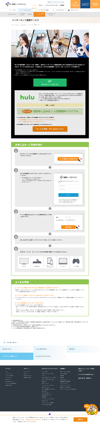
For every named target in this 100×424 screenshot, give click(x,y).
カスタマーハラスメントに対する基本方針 (68, 389)
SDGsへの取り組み (63, 373)
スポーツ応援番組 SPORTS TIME (48, 389)
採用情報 (61, 377)
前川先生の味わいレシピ (46, 394)
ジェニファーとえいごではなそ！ (48, 385)
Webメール (26, 373)
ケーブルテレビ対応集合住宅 (11, 383)
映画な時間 (44, 396)
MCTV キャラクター (64, 379)
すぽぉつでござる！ (45, 387)
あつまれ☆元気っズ (45, 393)
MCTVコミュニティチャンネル (49, 368)
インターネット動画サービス (39, 14)
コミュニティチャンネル (51, 5)
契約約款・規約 (8, 385)
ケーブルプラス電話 (41, 10)
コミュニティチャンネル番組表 (48, 402)
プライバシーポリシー (64, 383)
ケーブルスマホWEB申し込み (85, 4)
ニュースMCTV (44, 371)
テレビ (12, 10)
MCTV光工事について (10, 381)
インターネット (25, 10)
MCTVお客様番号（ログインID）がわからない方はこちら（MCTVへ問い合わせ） (37, 120)
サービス (34, 5)
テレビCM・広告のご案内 (46, 404)
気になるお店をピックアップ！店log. (49, 377)
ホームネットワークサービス (50, 14)
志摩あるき (44, 381)
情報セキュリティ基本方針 (65, 387)
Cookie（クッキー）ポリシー (65, 385)
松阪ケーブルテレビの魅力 (65, 371)
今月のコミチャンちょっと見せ (48, 373)
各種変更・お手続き (27, 377)
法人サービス (73, 10)
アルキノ (43, 375)
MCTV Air (30, 14)
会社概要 (61, 375)
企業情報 (62, 5)
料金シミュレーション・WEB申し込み (75, 4)
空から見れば (44, 391)
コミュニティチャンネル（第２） (48, 398)
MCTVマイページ (25, 71)
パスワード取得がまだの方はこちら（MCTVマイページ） (31, 122)
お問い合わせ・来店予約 (95, 4)
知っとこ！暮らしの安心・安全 (48, 379)
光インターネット (12, 14)
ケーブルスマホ (58, 10)
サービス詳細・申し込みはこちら (50, 130)
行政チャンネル (45, 400)
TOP (13, 24)
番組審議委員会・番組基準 (65, 381)
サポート (41, 5)
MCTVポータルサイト (28, 375)
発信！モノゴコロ (45, 383)
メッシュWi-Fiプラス (22, 14)
